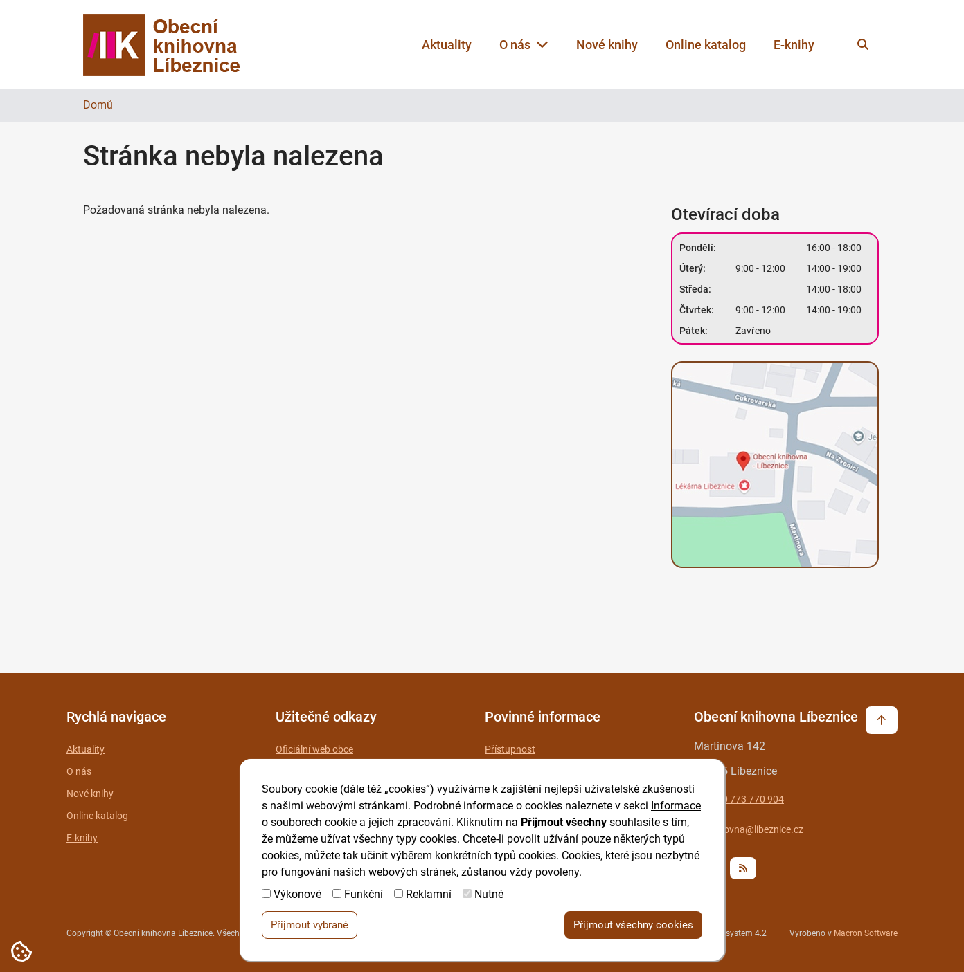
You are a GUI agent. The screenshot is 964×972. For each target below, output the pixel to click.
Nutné (488, 895)
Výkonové (297, 895)
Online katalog (706, 44)
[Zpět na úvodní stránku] (174, 44)
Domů (98, 104)
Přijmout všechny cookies (633, 926)
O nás (523, 44)
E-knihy (794, 44)
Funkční (363, 895)
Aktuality (447, 44)
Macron (866, 933)
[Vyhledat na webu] (863, 44)
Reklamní (429, 895)
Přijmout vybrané (309, 926)
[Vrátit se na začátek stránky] (881, 720)
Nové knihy (607, 44)
